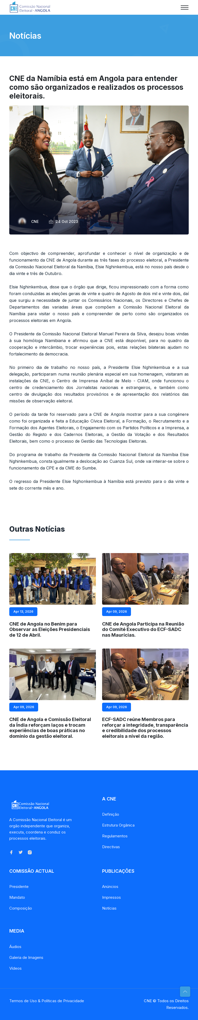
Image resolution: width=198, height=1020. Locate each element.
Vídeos (15, 968)
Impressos (111, 897)
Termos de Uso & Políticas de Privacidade (46, 1000)
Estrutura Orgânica (118, 825)
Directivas (111, 846)
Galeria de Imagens (26, 957)
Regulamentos (115, 835)
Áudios (15, 946)
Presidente (19, 886)
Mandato (17, 897)
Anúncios (110, 886)
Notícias (109, 908)
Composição (20, 908)
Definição (110, 814)
